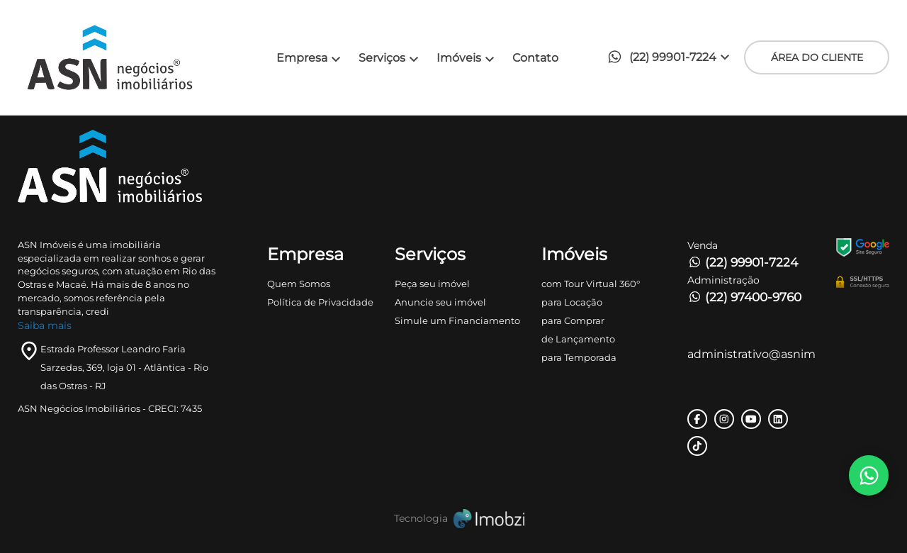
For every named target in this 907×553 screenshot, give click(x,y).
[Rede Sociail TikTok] (697, 446)
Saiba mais (45, 325)
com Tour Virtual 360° (590, 283)
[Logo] (127, 57)
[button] (672, 58)
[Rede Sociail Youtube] (751, 419)
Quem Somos (298, 283)
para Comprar (572, 320)
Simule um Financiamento (457, 320)
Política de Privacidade (320, 302)
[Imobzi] (453, 518)
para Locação (571, 302)
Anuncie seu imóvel (440, 302)
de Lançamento (578, 339)
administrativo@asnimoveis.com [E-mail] (751, 354)
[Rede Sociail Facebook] (697, 419)
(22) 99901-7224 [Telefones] (742, 262)
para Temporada (578, 357)
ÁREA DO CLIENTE (817, 57)
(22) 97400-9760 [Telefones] (744, 297)
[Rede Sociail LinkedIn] (778, 419)
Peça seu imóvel (432, 283)
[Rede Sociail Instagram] (724, 419)
